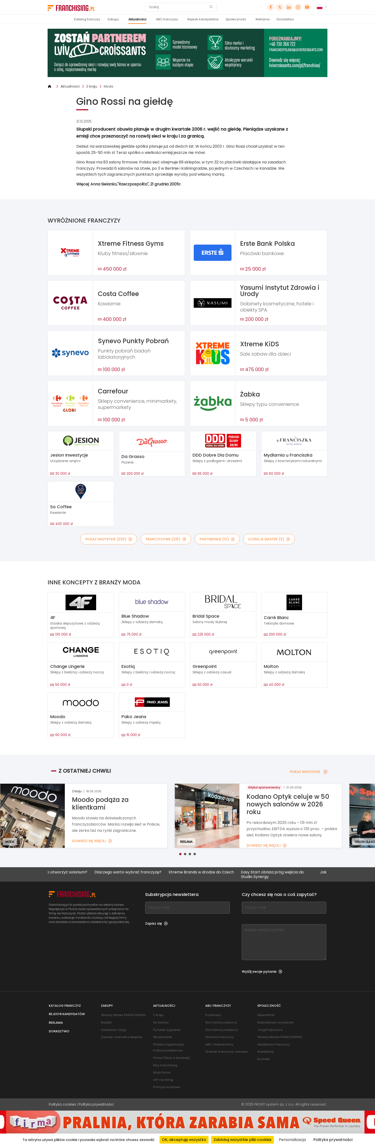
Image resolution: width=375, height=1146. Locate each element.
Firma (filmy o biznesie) (171, 1058)
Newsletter (266, 1015)
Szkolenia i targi (113, 1030)
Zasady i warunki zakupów (121, 1037)
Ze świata (160, 1022)
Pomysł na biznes (166, 1087)
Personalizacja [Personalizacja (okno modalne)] (292, 1139)
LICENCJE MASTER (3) (269, 539)
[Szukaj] (178, 7)
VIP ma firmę (163, 1080)
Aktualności (137, 19)
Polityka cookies (62, 1104)
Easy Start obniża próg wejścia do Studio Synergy (286, 874)
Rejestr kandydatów (203, 19)
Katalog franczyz (87, 19)
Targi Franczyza (269, 1030)
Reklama (263, 19)
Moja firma (161, 1072)
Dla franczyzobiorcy (221, 1022)
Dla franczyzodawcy (221, 1030)
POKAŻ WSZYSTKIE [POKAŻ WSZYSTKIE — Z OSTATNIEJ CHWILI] (308, 771)
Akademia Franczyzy (273, 1044)
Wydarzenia (162, 1037)
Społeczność (236, 19)
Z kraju (91, 86)
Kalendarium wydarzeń (275, 1022)
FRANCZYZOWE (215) (166, 539)
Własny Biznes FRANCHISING (123, 1015)
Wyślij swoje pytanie (262, 971)
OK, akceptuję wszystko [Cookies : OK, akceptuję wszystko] (184, 1139)
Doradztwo (285, 19)
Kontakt (263, 1059)
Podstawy (213, 1015)
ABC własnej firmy (219, 1044)
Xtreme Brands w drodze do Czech (215, 872)
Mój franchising (165, 1065)
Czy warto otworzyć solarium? (72, 872)
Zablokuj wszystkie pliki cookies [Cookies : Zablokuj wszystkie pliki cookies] (242, 1139)
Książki (106, 1022)
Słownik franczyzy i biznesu (226, 1051)
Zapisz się (156, 923)
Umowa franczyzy (219, 1037)
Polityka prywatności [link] (333, 1139)
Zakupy (113, 19)
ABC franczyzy (167, 19)
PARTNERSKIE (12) (217, 539)
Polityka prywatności (96, 1104)
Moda (108, 86)
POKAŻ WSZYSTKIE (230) (108, 539)
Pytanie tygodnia (166, 1030)
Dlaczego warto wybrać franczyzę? (141, 872)
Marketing (265, 1051)
